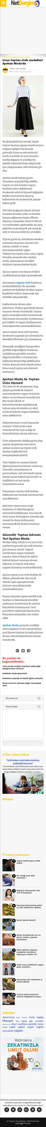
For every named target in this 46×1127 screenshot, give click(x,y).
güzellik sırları (36, 1024)
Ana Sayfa (6, 57)
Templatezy (20, 1121)
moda (28, 57)
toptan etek (23, 282)
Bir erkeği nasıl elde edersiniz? (26, 877)
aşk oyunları (36, 1020)
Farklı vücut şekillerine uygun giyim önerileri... (30, 966)
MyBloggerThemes (23, 1123)
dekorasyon (6, 1024)
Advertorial (18, 57)
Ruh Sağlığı (21, 1021)
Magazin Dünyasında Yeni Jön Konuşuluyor (28, 891)
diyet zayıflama (19, 1024)
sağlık (12, 1027)
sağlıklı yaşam (26, 1027)
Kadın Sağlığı (36, 1017)
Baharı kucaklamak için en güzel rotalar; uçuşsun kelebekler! (29, 937)
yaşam (18, 1030)
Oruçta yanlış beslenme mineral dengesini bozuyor (29, 995)
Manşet (7, 1020)
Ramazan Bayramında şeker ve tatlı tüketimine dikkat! (29, 906)
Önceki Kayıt (9, 744)
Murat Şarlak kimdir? (26, 920)
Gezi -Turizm (21, 1017)
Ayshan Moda (10, 625)
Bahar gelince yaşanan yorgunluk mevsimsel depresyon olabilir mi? (27, 952)
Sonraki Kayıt (36, 744)
